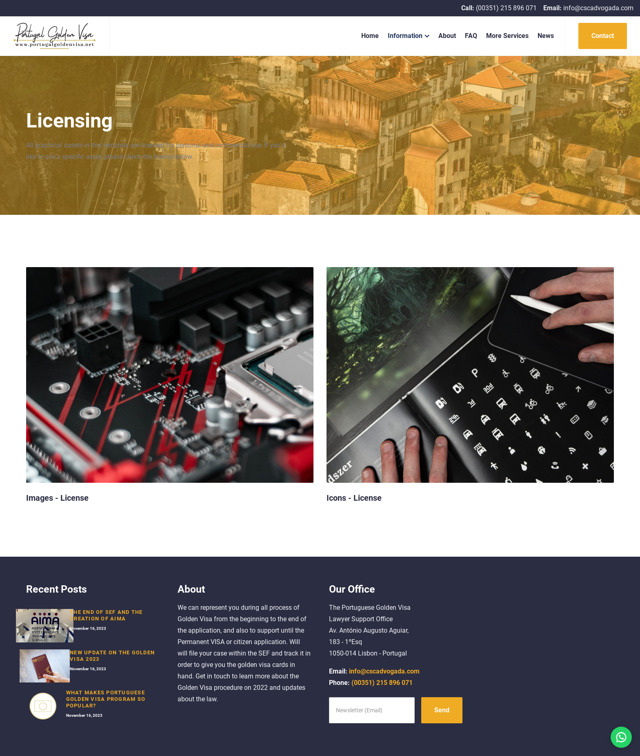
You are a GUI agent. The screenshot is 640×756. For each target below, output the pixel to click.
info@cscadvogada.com (374, 671)
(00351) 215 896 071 (371, 683)
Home (370, 36)
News (546, 36)
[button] (408, 36)
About (447, 36)
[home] (54, 36)
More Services (507, 36)
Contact (602, 36)
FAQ (471, 36)
